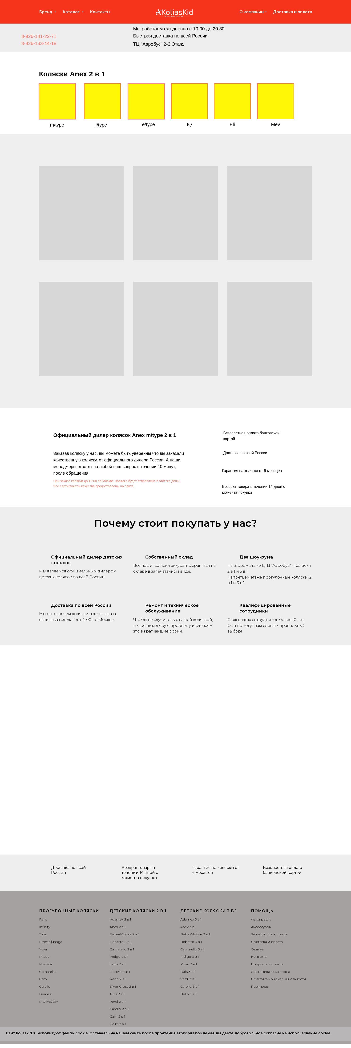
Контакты (100, 12)
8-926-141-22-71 (38, 36)
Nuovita (45, 964)
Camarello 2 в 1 (122, 949)
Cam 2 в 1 (117, 1016)
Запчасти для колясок (269, 934)
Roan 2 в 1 (118, 979)
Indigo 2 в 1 (119, 956)
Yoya (43, 949)
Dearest (45, 994)
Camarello (47, 972)
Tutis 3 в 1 (187, 972)
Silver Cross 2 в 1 (123, 986)
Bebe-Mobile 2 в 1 (124, 934)
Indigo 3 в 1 (189, 956)
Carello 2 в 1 (119, 1009)
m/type (57, 124)
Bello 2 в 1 (118, 1024)
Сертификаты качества (270, 972)
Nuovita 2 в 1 (120, 972)
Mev (275, 124)
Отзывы (257, 949)
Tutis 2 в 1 (117, 994)
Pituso (44, 956)
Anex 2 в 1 (118, 927)
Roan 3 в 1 (188, 964)
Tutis (42, 934)
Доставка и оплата (292, 12)
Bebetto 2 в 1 (120, 942)
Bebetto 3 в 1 (191, 942)
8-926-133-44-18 (38, 43)
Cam (43, 979)
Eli (232, 124)
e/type (148, 124)
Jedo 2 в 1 (118, 964)
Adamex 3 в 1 (191, 919)
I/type (101, 124)
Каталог (72, 12)
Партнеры (260, 986)
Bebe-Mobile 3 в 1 (195, 934)
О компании (251, 12)
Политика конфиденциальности (278, 979)
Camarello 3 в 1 (192, 949)
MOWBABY (48, 1001)
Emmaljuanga (50, 942)
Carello (44, 986)
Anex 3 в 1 (188, 927)
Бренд (46, 12)
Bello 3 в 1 (188, 994)
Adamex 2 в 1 (120, 919)
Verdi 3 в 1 (188, 979)
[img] (113, 36)
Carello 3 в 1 (189, 986)
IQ (189, 124)
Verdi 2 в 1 (118, 1001)
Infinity (44, 927)
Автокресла (261, 919)
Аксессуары (261, 927)
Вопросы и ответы (267, 964)
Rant (43, 919)
